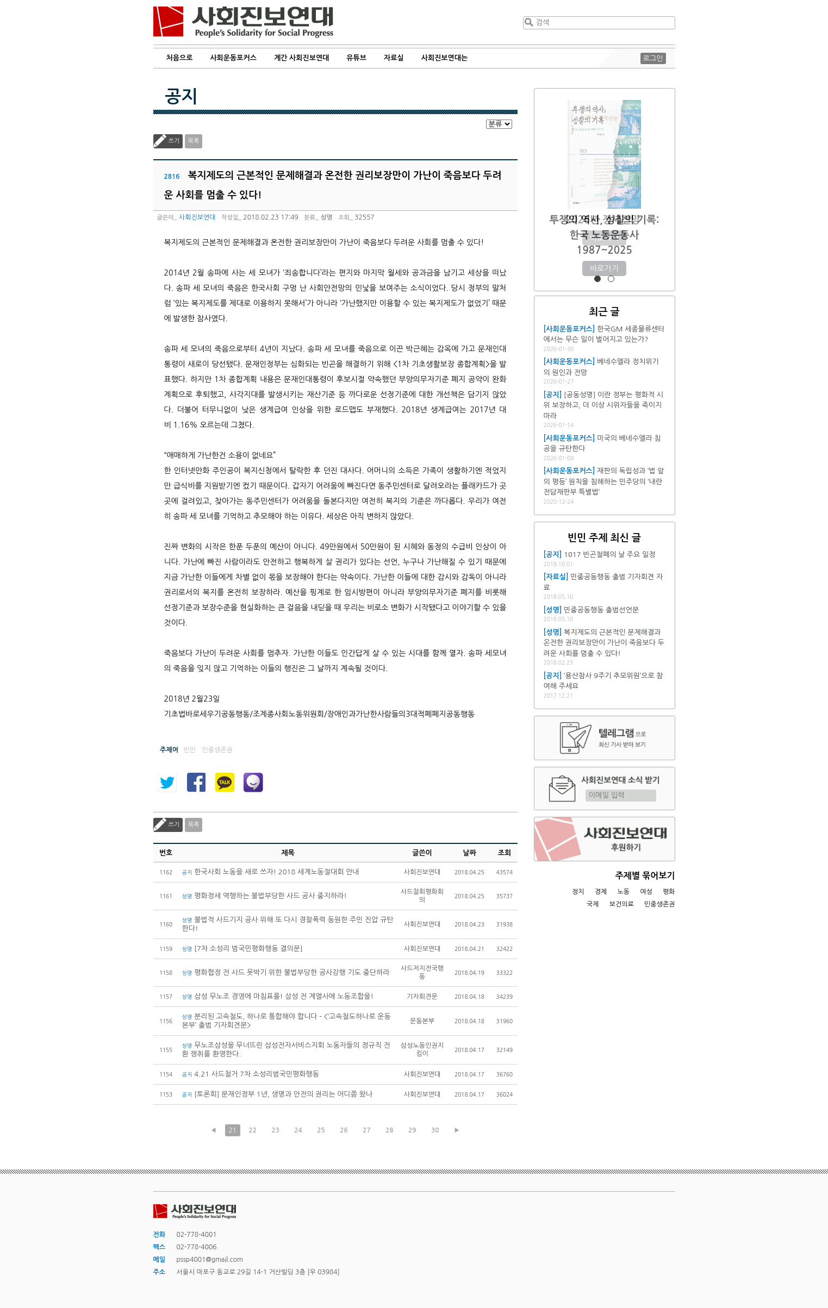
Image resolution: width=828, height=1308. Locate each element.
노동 (623, 891)
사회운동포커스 (233, 57)
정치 (578, 891)
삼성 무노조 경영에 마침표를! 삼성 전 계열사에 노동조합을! (278, 996)
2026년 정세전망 (604, 220)
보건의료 (621, 904)
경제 (601, 891)
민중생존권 (659, 904)
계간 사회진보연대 (301, 57)
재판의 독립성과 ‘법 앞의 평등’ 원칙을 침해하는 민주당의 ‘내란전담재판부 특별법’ (604, 481)
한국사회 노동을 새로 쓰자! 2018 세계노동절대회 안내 (270, 871)
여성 (646, 891)
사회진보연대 (243, 22)
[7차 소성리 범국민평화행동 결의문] (242, 948)
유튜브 (356, 57)
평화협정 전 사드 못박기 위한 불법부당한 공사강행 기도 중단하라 (286, 972)
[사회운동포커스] (569, 329)
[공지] (553, 394)
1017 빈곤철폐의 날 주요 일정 (609, 554)
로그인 (653, 58)
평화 (669, 891)
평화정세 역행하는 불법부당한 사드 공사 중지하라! (265, 895)
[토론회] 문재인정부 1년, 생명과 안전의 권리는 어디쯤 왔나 (277, 1094)
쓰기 (174, 141)
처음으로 (179, 57)
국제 (593, 904)
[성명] (553, 610)
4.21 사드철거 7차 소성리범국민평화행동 (250, 1074)
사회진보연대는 (444, 57)
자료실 (394, 57)
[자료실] (556, 576)
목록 (194, 141)
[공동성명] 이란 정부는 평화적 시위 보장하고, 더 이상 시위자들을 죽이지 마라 (603, 405)
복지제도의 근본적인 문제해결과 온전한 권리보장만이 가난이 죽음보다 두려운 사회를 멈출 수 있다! (604, 643)
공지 (181, 96)
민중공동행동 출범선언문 (601, 610)
